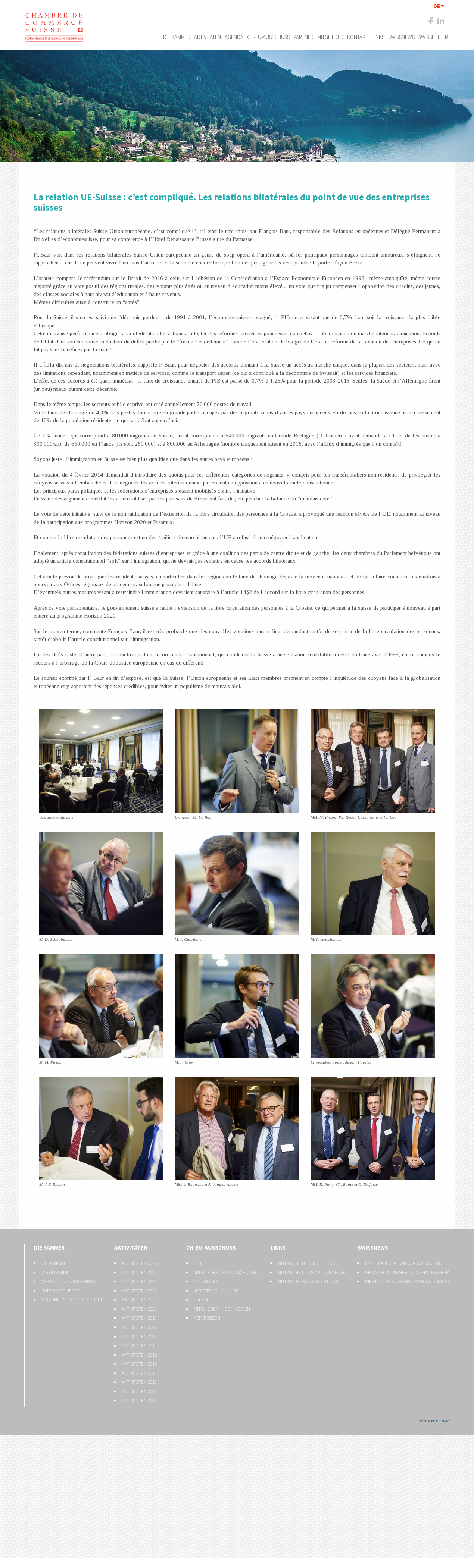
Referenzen (207, 1318)
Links (378, 37)
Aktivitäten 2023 (139, 1281)
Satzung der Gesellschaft (72, 1300)
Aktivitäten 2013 (139, 1373)
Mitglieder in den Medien (222, 1309)
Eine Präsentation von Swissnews (403, 1263)
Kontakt (357, 37)
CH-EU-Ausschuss (268, 37)
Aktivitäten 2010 (139, 1400)
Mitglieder (330, 37)
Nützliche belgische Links (308, 1263)
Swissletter (433, 37)
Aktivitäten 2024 (139, 1272)
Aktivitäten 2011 (139, 1391)
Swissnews (401, 37)
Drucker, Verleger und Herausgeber (407, 1272)
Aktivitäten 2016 (139, 1345)
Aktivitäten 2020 (139, 1309)
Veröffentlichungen (217, 1291)
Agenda (234, 37)
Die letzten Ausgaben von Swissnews (407, 1281)
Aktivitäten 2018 (139, 1327)
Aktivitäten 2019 (139, 1318)
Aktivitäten (207, 37)
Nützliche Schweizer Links (308, 1281)
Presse (201, 1300)
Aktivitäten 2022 (139, 1291)
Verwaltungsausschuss (68, 1281)
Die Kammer (176, 37)
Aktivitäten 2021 (139, 1300)
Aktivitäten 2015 (139, 1355)
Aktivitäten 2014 (139, 1364)
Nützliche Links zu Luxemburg (312, 1272)
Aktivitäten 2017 (139, 1337)
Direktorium (55, 1272)
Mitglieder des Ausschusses (226, 1272)
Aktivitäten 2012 (139, 1382)
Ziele (199, 1263)
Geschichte (54, 1263)
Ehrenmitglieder (60, 1291)
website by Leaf (434, 1421)
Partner (303, 37)
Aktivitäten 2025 (139, 1263)
